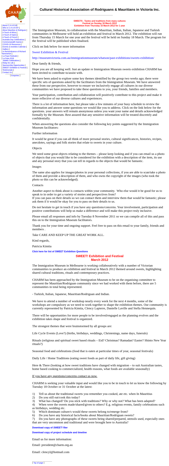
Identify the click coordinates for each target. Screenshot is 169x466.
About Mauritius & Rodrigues (14, 30)
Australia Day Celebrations (13, 40)
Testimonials (8, 70)
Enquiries (15, 75)
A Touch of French (10, 37)
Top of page (38, 463)
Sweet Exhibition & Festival (50, 52)
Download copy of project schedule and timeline (59, 432)
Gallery (5, 49)
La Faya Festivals (10, 56)
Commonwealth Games (12, 42)
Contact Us (7, 72)
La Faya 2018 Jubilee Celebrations (10, 59)
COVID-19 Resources (11, 44)
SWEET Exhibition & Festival (14, 68)
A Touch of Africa (9, 32)
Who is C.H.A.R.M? (11, 28)
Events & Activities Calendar (14, 47)
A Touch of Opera (10, 35)
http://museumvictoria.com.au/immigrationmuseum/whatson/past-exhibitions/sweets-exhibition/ (93, 58)
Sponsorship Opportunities (13, 65)
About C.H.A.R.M (10, 25)
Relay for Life (8, 63)
